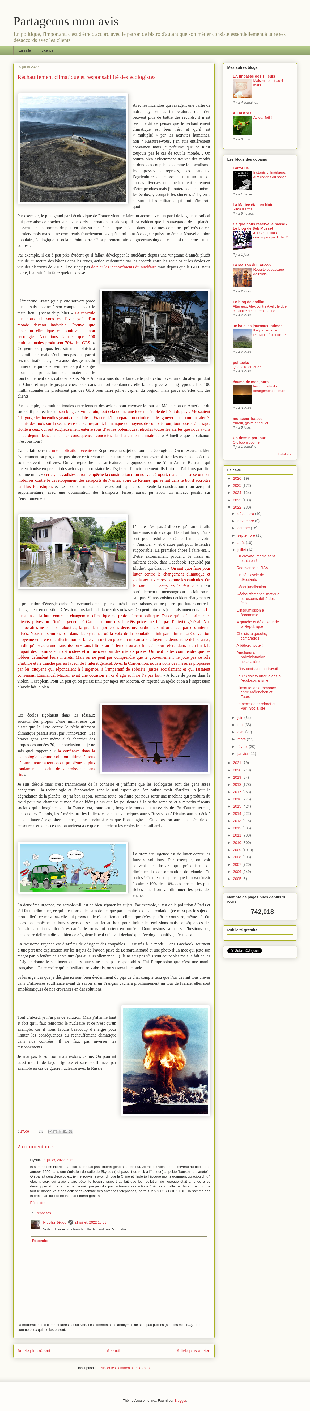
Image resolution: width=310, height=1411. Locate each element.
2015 (237, 806)
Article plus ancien (193, 1351)
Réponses (43, 1213)
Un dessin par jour (249, 438)
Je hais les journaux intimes (258, 326)
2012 (237, 828)
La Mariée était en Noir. (253, 205)
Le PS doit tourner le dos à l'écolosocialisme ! (258, 678)
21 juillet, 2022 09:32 (58, 1160)
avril (241, 732)
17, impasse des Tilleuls (254, 76)
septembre (246, 535)
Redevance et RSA (252, 568)
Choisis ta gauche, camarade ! (251, 636)
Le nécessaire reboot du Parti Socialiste (256, 706)
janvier (243, 754)
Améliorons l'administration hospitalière (250, 657)
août (241, 542)
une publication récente (72, 450)
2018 (237, 784)
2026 (237, 478)
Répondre (37, 1203)
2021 (237, 763)
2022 (237, 507)
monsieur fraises (248, 418)
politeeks (241, 362)
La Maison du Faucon (252, 265)
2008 (237, 857)
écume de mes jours (251, 382)
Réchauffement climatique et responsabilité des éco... (257, 598)
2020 (237, 770)
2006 (237, 871)
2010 (237, 843)
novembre (246, 521)
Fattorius (241, 168)
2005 (237, 879)
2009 (237, 850)
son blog (66, 411)
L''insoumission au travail (257, 669)
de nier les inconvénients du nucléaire (123, 267)
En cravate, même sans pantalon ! (255, 558)
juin (240, 717)
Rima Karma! (243, 209)
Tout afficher (284, 454)
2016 (237, 799)
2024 (237, 493)
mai (240, 725)
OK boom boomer (247, 442)
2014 (237, 813)
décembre (246, 513)
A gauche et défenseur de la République (257, 624)
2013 (237, 821)
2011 (237, 835)
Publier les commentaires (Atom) (125, 1368)
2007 (237, 864)
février (243, 746)
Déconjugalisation (251, 587)
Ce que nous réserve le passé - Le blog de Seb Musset (260, 226)
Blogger (180, 1401)
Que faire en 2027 (247, 367)
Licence (47, 50)
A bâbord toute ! (249, 645)
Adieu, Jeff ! (262, 118)
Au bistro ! (242, 113)
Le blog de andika (248, 302)
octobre (244, 528)
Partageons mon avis (66, 21)
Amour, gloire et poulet (250, 423)
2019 (237, 777)
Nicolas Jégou (55, 1222)
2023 (237, 500)
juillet (242, 550)
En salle (25, 50)
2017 (237, 792)
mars (242, 739)
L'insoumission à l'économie (250, 612)
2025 (237, 485)
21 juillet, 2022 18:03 (91, 1222)
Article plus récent (34, 1351)
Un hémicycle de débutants (250, 577)
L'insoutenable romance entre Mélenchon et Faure (256, 692)
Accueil (113, 1351)
